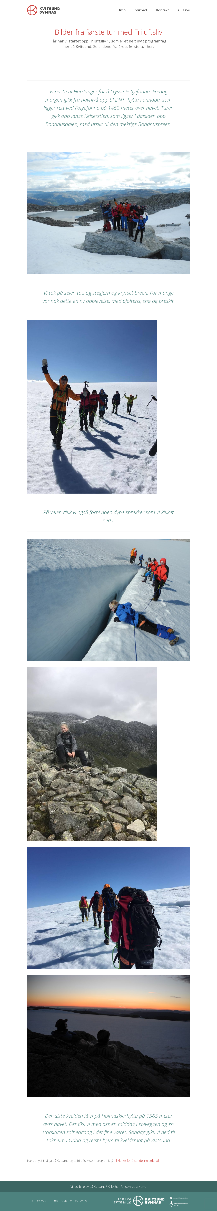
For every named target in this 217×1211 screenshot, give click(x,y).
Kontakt (162, 10)
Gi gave (184, 10)
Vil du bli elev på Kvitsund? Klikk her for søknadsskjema (108, 1187)
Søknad (141, 10)
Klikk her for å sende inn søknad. (136, 1161)
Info (122, 10)
